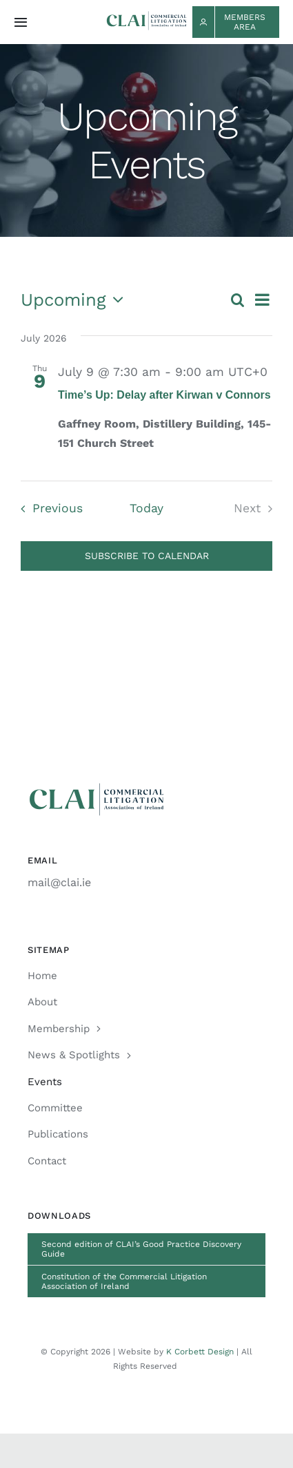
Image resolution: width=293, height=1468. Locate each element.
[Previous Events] (47, 508)
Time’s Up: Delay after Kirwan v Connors (164, 395)
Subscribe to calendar (147, 555)
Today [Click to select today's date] (146, 508)
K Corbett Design (200, 1351)
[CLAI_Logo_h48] (146, 16)
